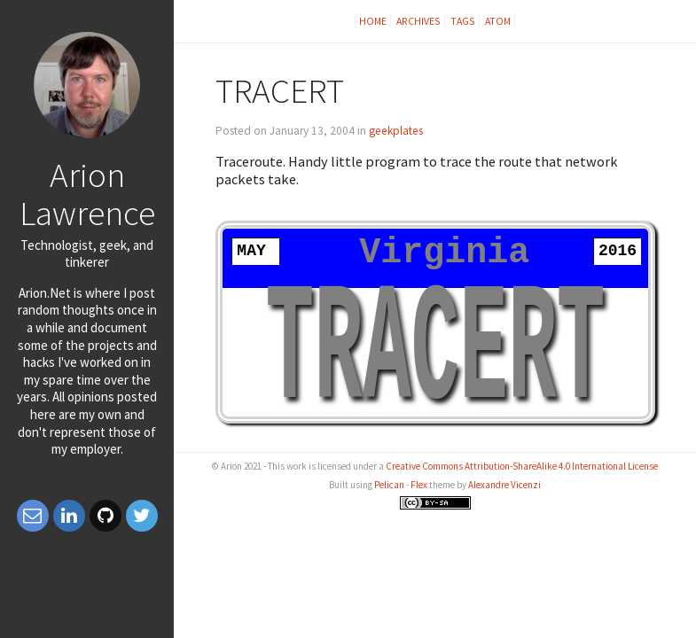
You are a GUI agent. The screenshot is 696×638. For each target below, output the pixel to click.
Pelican (389, 484)
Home (373, 20)
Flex (419, 484)
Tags (462, 20)
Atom (498, 20)
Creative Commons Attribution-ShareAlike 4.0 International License (522, 466)
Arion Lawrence (87, 193)
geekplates (396, 130)
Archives (418, 20)
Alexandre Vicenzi (504, 484)
